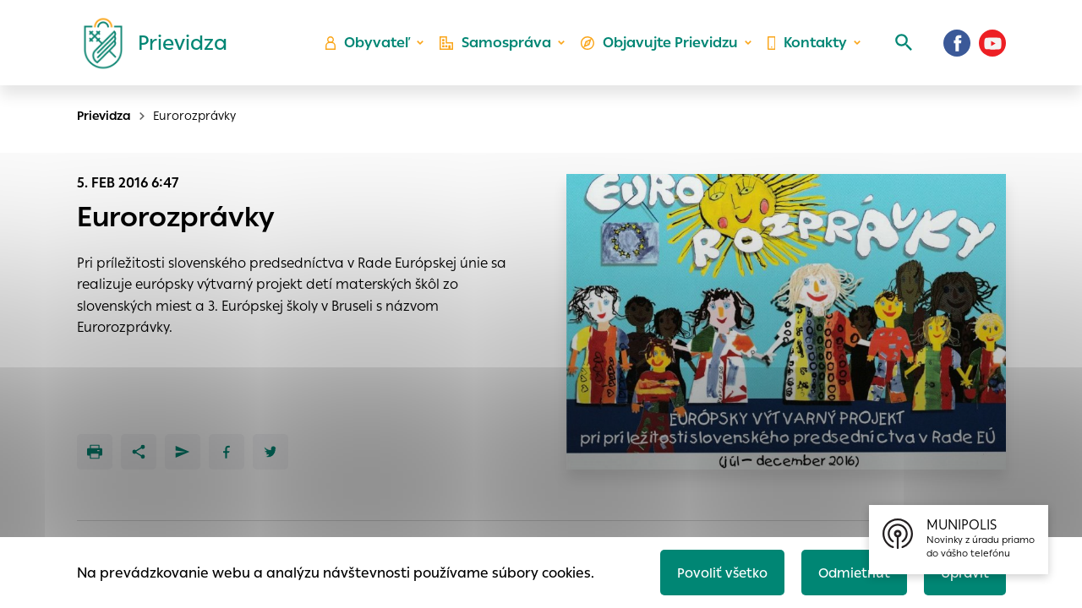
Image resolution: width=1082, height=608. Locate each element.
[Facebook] (956, 46)
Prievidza (104, 115)
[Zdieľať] (138, 452)
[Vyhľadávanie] (901, 46)
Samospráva (499, 47)
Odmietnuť (849, 571)
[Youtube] (992, 46)
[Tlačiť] (94, 452)
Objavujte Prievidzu (660, 47)
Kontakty (806, 47)
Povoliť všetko (715, 571)
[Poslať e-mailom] (182, 452)
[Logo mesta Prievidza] (149, 46)
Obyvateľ (372, 47)
